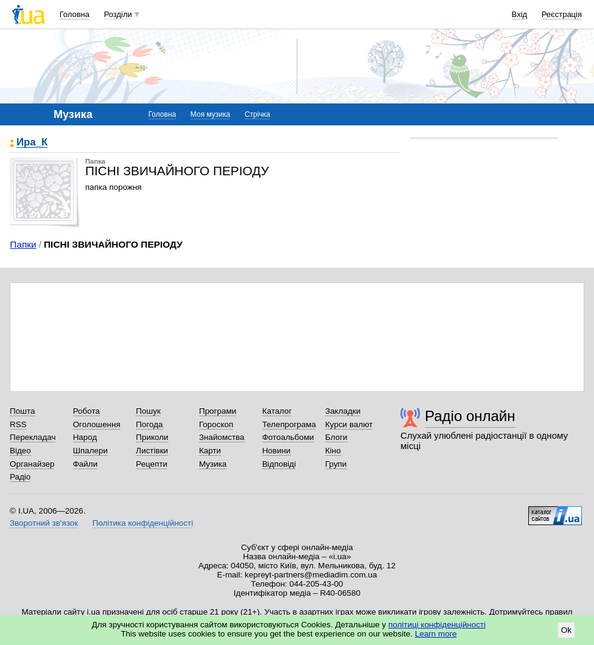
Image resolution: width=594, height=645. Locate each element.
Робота (86, 411)
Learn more (436, 633)
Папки (23, 244)
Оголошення (97, 424)
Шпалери (90, 450)
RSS (18, 424)
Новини (276, 450)
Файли (85, 464)
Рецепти (151, 464)
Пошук (148, 411)
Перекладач (32, 437)
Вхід (520, 14)
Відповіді (279, 464)
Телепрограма (289, 424)
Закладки (342, 411)
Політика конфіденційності (143, 523)
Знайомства (222, 437)
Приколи (152, 437)
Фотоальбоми (288, 437)
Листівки (152, 450)
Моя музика (210, 114)
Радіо (20, 476)
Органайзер (32, 464)
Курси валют (348, 424)
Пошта (22, 411)
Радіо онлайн (470, 416)
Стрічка (257, 114)
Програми (217, 411)
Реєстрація (562, 14)
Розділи (118, 14)
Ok (566, 630)
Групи (335, 464)
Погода (149, 424)
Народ (85, 437)
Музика (212, 464)
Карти (210, 450)
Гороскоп (216, 424)
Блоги (336, 437)
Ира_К (31, 143)
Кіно (333, 450)
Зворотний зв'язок (44, 523)
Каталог (277, 411)
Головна (74, 14)
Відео (20, 450)
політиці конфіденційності (437, 624)
